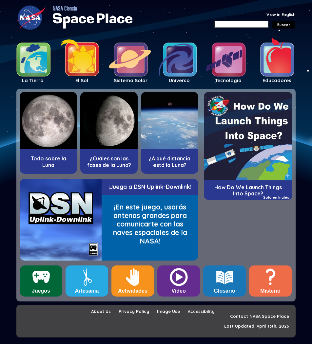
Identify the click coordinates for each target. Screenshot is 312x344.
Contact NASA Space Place (259, 316)
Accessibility (201, 311)
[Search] (241, 24)
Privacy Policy (134, 311)
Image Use (168, 311)
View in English (281, 14)
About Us (101, 311)
